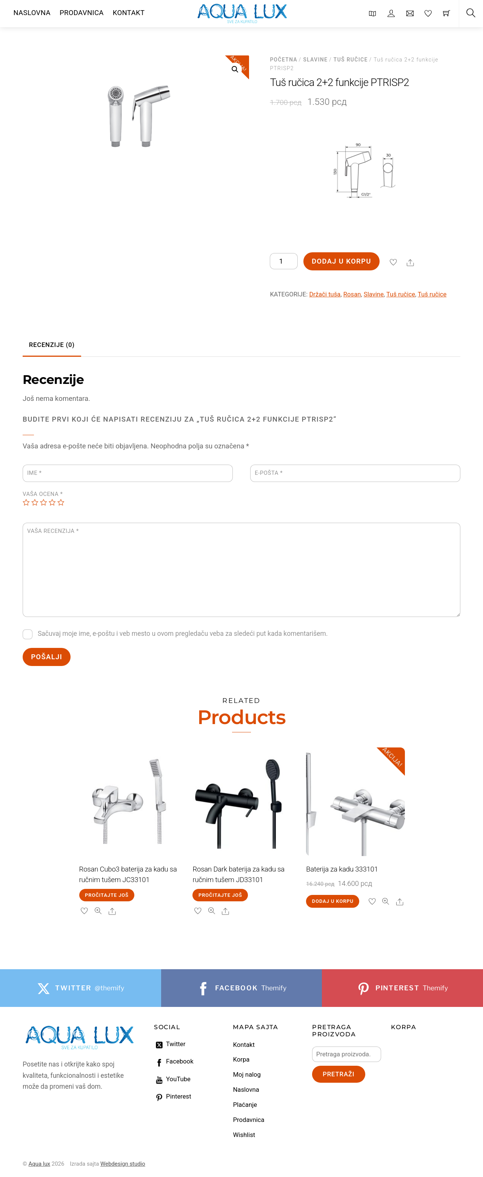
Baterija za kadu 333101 (342, 869)
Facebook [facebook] (174, 1061)
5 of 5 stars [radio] (61, 502)
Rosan (352, 294)
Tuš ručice (351, 60)
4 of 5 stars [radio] (52, 502)
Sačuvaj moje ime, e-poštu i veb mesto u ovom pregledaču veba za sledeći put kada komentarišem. (183, 633)
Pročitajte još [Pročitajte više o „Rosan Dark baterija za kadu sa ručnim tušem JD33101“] (220, 895)
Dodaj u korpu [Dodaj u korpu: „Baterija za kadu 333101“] (333, 901)
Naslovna (246, 1089)
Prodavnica (248, 1119)
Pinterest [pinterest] (172, 1096)
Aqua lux (39, 1163)
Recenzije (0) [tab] (52, 344)
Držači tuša (324, 294)
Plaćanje (245, 1104)
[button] (235, 69)
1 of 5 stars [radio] (26, 502)
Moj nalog (246, 1074)
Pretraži (338, 1074)
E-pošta (269, 473)
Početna (283, 60)
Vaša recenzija (53, 531)
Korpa (241, 1059)
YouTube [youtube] (172, 1079)
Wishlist (244, 1135)
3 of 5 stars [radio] (43, 502)
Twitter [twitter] (169, 1044)
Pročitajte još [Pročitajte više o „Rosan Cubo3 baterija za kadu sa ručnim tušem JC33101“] (107, 895)
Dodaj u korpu (341, 261)
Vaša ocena (43, 494)
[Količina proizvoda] (284, 261)
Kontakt (243, 1044)
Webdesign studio (122, 1163)
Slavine (315, 60)
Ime (34, 473)
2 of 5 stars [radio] (34, 502)
